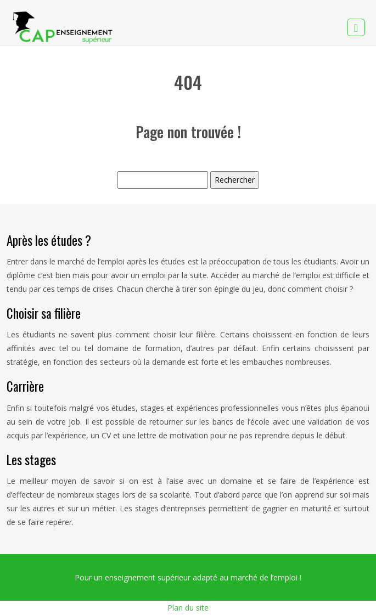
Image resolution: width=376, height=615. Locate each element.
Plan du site (188, 607)
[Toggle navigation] (356, 28)
